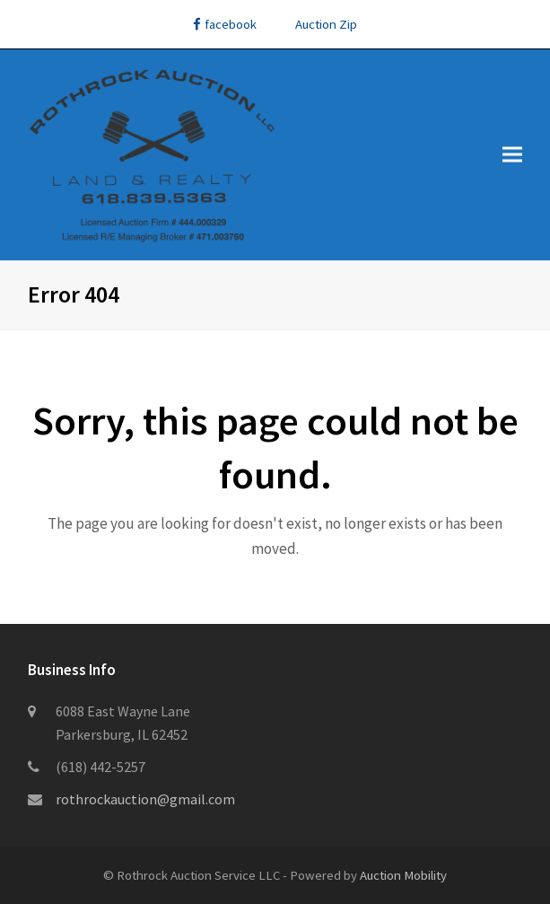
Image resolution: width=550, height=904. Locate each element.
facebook (225, 23)
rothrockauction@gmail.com (145, 799)
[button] (512, 154)
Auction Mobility (403, 874)
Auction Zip (326, 23)
